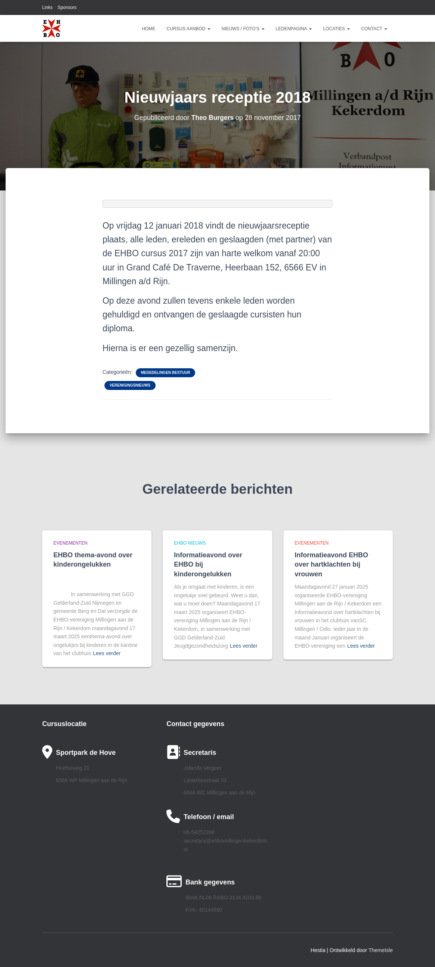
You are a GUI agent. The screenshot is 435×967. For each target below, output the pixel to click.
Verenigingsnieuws (130, 385)
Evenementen (70, 543)
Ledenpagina (294, 28)
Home (148, 28)
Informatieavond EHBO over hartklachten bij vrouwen (331, 564)
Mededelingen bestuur (165, 373)
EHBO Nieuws (190, 543)
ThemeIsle (381, 950)
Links (47, 7)
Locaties (336, 28)
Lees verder (107, 653)
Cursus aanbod (188, 28)
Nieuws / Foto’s (243, 28)
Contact (374, 28)
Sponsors (66, 7)
